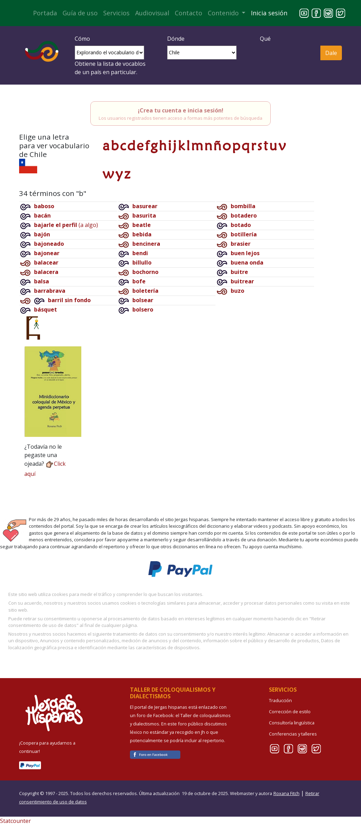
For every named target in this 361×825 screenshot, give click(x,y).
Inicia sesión (269, 13)
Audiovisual (152, 13)
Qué (265, 38)
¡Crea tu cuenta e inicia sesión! (180, 110)
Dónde (175, 38)
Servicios (116, 13)
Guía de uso (80, 13)
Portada (45, 13)
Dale (331, 53)
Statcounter (15, 821)
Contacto (188, 13)
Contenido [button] (224, 13)
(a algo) (66, 225)
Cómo (82, 38)
